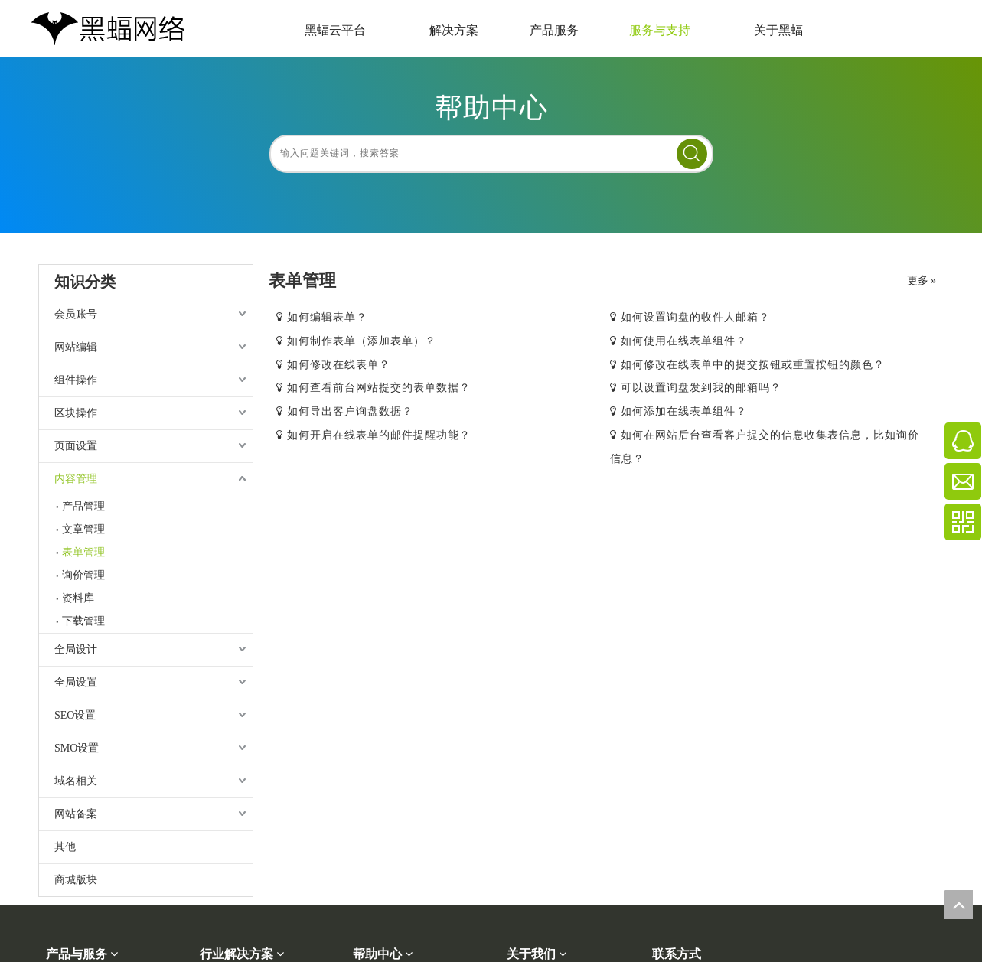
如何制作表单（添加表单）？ (361, 341)
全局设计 (75, 649)
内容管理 (75, 478)
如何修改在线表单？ (338, 364)
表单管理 (83, 552)
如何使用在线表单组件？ (684, 341)
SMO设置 (76, 748)
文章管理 (83, 529)
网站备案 (75, 814)
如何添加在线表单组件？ (684, 411)
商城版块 (75, 879)
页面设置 (75, 446)
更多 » (922, 281)
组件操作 (75, 380)
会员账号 (75, 314)
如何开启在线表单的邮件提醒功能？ (379, 435)
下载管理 (83, 621)
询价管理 (83, 575)
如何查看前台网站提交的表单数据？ (379, 387)
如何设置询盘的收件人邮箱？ (695, 317)
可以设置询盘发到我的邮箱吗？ (701, 387)
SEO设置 (75, 715)
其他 (65, 847)
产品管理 (83, 506)
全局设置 (75, 682)
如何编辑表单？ (327, 317)
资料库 (78, 598)
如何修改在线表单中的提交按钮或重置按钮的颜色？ (753, 364)
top (958, 904)
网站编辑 (75, 347)
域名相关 (75, 781)
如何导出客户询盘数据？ (350, 411)
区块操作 (75, 413)
